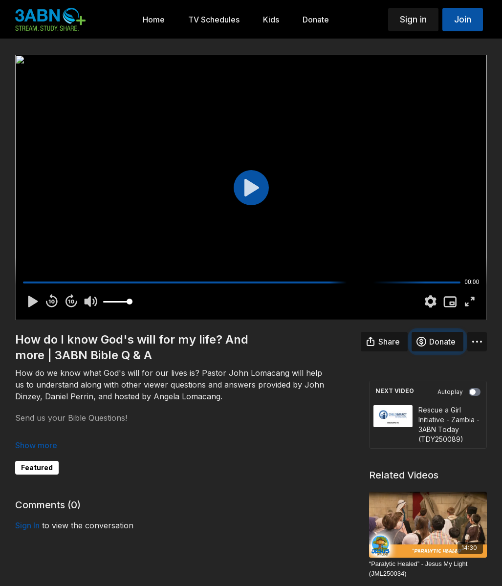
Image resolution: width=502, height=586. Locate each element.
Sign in (413, 19)
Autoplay (458, 392)
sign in (27, 525)
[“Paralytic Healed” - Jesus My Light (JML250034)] (428, 568)
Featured (37, 467)
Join (462, 19)
